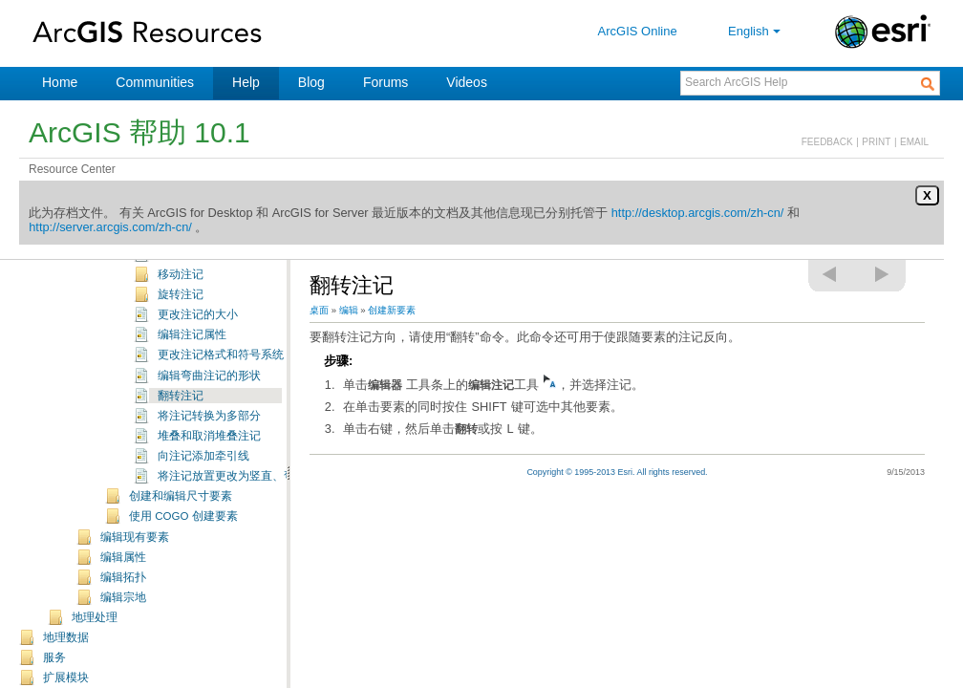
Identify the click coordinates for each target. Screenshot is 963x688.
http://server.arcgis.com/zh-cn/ (110, 227)
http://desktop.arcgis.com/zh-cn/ (697, 212)
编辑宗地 (123, 597)
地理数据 (66, 637)
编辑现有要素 (134, 537)
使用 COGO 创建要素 (183, 516)
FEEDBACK (827, 142)
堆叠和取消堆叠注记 (209, 435)
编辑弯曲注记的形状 (209, 375)
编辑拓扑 (123, 577)
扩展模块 (66, 677)
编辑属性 (123, 557)
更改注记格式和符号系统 (221, 354)
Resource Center (72, 169)
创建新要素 (392, 310)
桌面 (319, 310)
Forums (385, 82)
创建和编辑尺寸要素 (180, 496)
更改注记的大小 (198, 314)
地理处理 (95, 617)
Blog (311, 82)
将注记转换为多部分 (209, 415)
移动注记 (180, 274)
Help (246, 82)
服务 (54, 657)
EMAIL (914, 142)
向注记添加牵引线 (203, 456)
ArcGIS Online (637, 31)
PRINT (876, 142)
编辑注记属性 (192, 334)
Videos (466, 82)
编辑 (348, 310)
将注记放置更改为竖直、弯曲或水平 (249, 476)
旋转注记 (180, 294)
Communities (155, 82)
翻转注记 (180, 395)
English (756, 31)
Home (59, 82)
